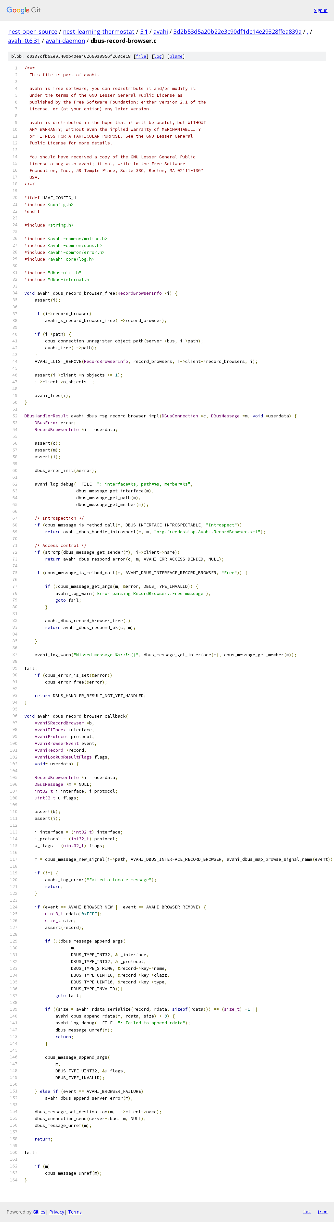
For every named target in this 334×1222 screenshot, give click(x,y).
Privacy (56, 1212)
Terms (75, 1212)
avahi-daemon (65, 40)
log (158, 56)
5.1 (144, 31)
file (141, 56)
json (322, 1212)
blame (176, 56)
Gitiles (39, 1212)
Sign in (321, 10)
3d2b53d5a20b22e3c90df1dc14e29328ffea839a (237, 31)
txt (307, 1212)
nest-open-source (32, 31)
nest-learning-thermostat (99, 31)
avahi (160, 31)
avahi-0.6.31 (24, 40)
